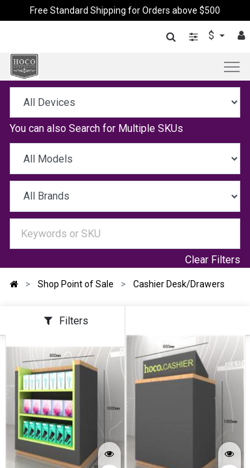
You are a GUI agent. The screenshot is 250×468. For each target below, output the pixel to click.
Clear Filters (212, 260)
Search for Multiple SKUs (126, 128)
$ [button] (212, 35)
